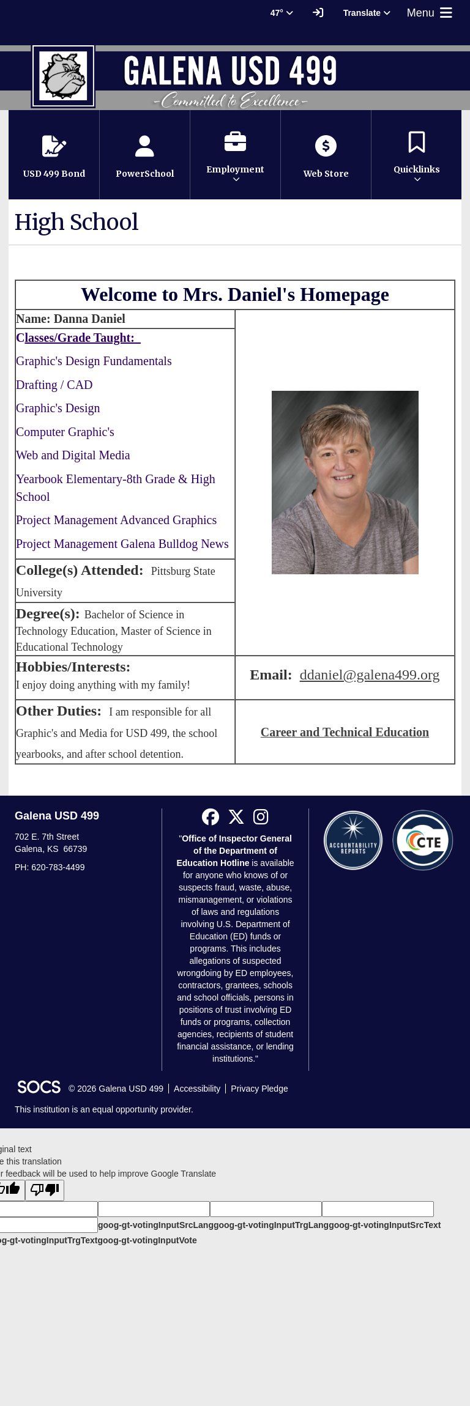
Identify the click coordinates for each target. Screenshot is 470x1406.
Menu (431, 13)
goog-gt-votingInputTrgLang (271, 1225)
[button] (235, 154)
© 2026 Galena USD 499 (116, 1088)
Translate (367, 13)
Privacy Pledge (259, 1088)
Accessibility (197, 1088)
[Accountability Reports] (353, 840)
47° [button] (281, 13)
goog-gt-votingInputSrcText (385, 1225)
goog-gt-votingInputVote (146, 1240)
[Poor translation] (44, 1190)
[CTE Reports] (422, 840)
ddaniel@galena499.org (370, 675)
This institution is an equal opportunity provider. (104, 1109)
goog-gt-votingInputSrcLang (156, 1225)
